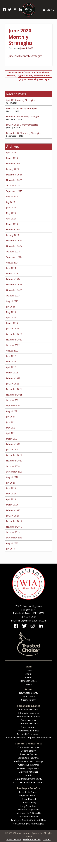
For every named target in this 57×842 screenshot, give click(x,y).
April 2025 (11, 218)
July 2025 (10, 202)
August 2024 (12, 262)
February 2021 (13, 444)
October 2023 (13, 295)
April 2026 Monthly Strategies (20, 100)
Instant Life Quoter (28, 792)
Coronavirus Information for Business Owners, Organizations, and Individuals (28, 74)
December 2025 (14, 174)
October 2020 (13, 466)
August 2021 (12, 411)
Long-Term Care (28, 806)
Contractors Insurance (29, 757)
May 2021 (11, 427)
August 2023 (12, 301)
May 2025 (11, 213)
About (28, 673)
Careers (28, 684)
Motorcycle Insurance (28, 730)
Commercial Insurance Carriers (28, 782)
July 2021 (10, 416)
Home (29, 670)
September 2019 (14, 537)
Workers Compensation (28, 768)
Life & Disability (28, 802)
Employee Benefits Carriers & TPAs (28, 820)
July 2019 (10, 548)
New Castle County (28, 692)
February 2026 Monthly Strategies (22, 116)
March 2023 (12, 323)
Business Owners (28, 754)
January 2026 (12, 169)
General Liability (28, 750)
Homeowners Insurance (28, 716)
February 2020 (13, 510)
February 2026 (13, 163)
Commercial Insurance (28, 747)
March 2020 (12, 504)
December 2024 (14, 240)
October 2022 (13, 345)
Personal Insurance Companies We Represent (28, 737)
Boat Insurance (28, 727)
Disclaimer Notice (32, 839)
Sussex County (28, 699)
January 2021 (12, 449)
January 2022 (12, 383)
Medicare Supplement (28, 809)
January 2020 (12, 515)
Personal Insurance (28, 709)
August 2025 (12, 196)
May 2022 (11, 361)
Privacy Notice (14, 839)
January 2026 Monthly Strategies (22, 124)
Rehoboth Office (28, 680)
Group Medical (28, 799)
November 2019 (14, 526)
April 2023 (11, 317)
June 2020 (11, 488)
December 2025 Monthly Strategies (23, 133)
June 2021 (11, 422)
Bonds (28, 775)
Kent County (28, 696)
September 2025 (14, 191)
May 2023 (11, 312)
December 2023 (14, 284)
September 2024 (14, 257)
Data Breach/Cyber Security (28, 778)
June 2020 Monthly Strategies (25, 56)
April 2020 (11, 499)
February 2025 (13, 229)
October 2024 (13, 251)
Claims (28, 677)
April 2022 (11, 367)
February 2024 (13, 279)
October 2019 (13, 532)
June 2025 (11, 207)
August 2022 (12, 350)
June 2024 (11, 268)
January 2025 (12, 235)
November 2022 (14, 339)
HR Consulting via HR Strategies (28, 823)
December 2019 (14, 521)
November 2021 (14, 394)
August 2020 (12, 477)
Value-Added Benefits (28, 816)
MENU (48, 9)
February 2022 (13, 378)
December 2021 (14, 389)
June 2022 (11, 356)
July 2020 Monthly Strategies (35, 79)
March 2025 (12, 224)
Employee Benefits (28, 795)
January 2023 (12, 328)
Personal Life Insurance (28, 734)
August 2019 (12, 543)
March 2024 (12, 273)
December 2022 (14, 334)
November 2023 (14, 290)
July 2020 (10, 482)
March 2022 (12, 372)
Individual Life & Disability (28, 813)
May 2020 (11, 493)
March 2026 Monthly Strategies (21, 108)
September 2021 (14, 405)
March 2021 (12, 438)
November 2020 (14, 460)
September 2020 (14, 471)
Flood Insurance (28, 720)
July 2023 (10, 306)
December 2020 (14, 455)
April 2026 (11, 152)
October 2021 (13, 400)
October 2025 (13, 185)
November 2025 (14, 180)
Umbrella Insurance (28, 723)
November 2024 (14, 246)
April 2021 (11, 433)
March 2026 (12, 158)
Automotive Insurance (28, 713)
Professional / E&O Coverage (28, 761)
